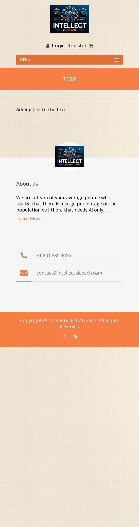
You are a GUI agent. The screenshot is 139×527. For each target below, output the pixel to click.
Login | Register (66, 45)
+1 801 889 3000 (54, 255)
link (37, 110)
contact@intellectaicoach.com (69, 273)
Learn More (28, 218)
